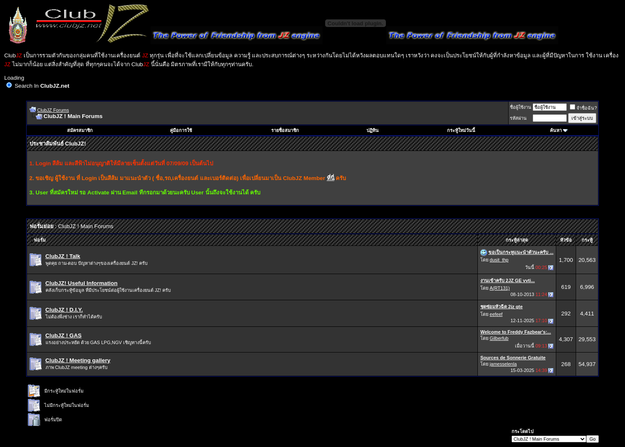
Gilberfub (499, 338)
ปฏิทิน (372, 130)
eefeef (496, 314)
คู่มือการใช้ (181, 130)
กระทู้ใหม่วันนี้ (461, 130)
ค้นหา (556, 130)
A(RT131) (499, 288)
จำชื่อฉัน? (583, 107)
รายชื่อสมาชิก (285, 130)
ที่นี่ (330, 178)
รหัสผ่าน (518, 118)
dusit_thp (499, 259)
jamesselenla (503, 363)
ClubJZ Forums (53, 110)
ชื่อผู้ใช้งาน (520, 107)
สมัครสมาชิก (80, 130)
